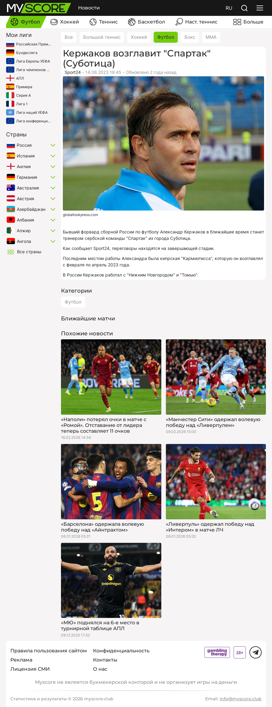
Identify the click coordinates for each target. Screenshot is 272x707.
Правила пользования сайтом (48, 651)
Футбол (165, 37)
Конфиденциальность (121, 651)
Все (69, 37)
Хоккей (139, 37)
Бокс (189, 37)
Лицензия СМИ (30, 669)
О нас (100, 669)
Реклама (21, 660)
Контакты (105, 660)
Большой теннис (101, 37)
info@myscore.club (241, 699)
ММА (211, 37)
